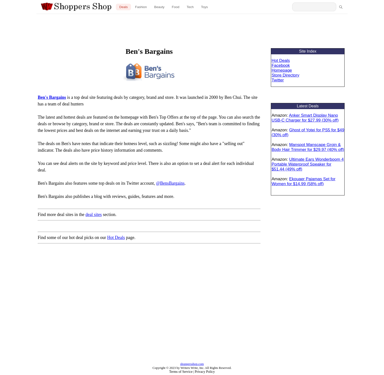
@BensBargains (170, 183)
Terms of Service (180, 372)
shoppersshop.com (192, 364)
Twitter (278, 80)
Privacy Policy (205, 372)
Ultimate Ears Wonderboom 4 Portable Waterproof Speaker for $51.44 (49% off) (308, 164)
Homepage (282, 70)
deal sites (93, 214)
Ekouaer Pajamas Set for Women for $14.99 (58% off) (304, 181)
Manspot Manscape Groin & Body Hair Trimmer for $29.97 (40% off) (308, 147)
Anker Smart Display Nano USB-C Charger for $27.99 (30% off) (305, 118)
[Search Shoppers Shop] (314, 6)
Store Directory (285, 75)
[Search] (341, 7)
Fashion (141, 7)
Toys (204, 7)
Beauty (159, 7)
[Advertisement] (192, 27)
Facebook (281, 65)
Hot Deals (116, 237)
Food (176, 7)
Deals (123, 7)
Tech (190, 7)
